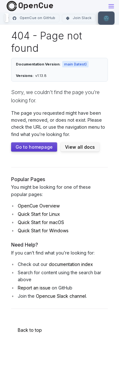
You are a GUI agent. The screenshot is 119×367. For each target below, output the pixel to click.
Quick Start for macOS (41, 222)
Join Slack (78, 18)
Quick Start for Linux (39, 214)
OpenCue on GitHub (34, 18)
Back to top (30, 330)
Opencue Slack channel (61, 296)
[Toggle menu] (111, 6)
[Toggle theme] (106, 18)
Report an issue (34, 287)
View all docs (80, 147)
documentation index (71, 264)
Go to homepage (34, 147)
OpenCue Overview (39, 205)
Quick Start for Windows (43, 230)
